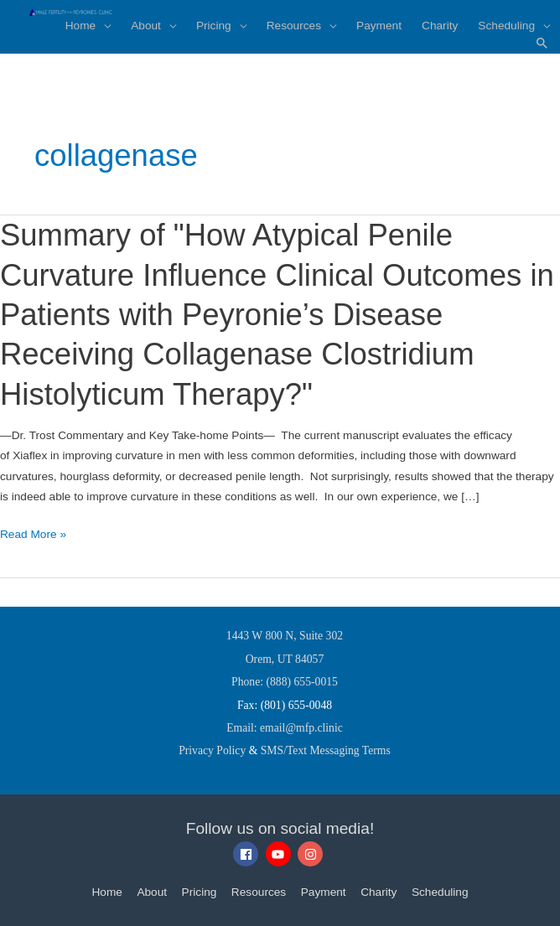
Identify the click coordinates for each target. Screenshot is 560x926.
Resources (258, 892)
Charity (378, 892)
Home (106, 892)
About (152, 892)
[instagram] (312, 854)
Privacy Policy (212, 750)
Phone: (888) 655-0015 (284, 681)
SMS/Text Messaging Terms (326, 750)
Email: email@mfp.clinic (284, 728)
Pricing (199, 892)
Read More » (33, 535)
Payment (323, 892)
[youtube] (280, 854)
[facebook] (247, 854)
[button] (542, 43)
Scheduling (440, 892)
